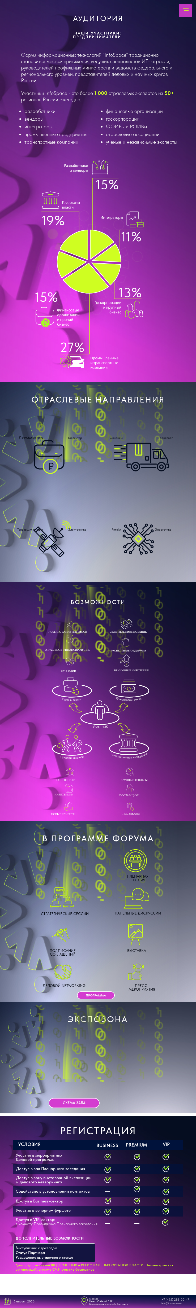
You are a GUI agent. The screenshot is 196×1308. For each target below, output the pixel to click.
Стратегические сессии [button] (65, 914)
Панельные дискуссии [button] (138, 913)
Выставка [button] (136, 950)
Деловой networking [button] (64, 985)
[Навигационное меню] (186, 10)
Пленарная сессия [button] (137, 878)
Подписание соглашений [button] (63, 952)
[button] (96, 995)
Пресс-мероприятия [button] (142, 987)
